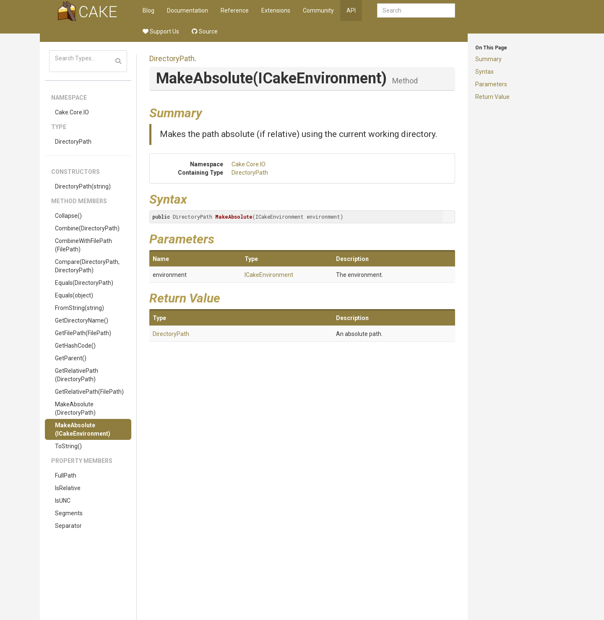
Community (318, 10)
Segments (69, 513)
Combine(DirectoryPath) (87, 228)
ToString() (68, 446)
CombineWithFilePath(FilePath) (83, 245)
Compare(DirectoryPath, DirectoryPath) (87, 266)
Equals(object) (74, 295)
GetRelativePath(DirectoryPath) (76, 374)
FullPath (65, 475)
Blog (148, 10)
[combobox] (416, 10)
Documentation (187, 10)
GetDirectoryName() (81, 320)
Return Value (492, 96)
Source (205, 31)
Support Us (161, 31)
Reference (235, 10)
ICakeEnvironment (269, 274)
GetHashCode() (75, 345)
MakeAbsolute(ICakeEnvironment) (82, 429)
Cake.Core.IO (72, 112)
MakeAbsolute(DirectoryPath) (75, 408)
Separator (68, 525)
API (351, 10)
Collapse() (68, 215)
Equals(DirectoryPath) (84, 282)
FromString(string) (79, 308)
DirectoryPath (73, 141)
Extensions (275, 10)
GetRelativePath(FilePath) (89, 391)
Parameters (491, 84)
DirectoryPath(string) (83, 186)
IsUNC (62, 500)
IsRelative (68, 488)
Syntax (484, 71)
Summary (488, 59)
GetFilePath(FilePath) (83, 333)
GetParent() (70, 358)
